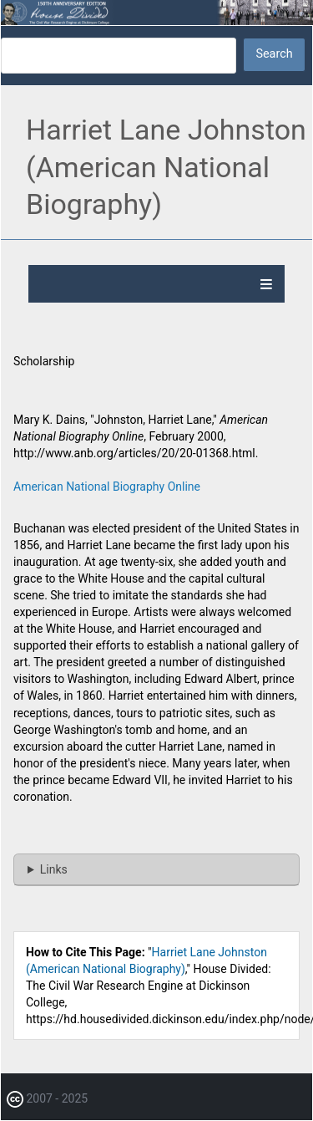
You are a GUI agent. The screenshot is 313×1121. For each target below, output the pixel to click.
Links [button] (54, 869)
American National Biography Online (106, 486)
